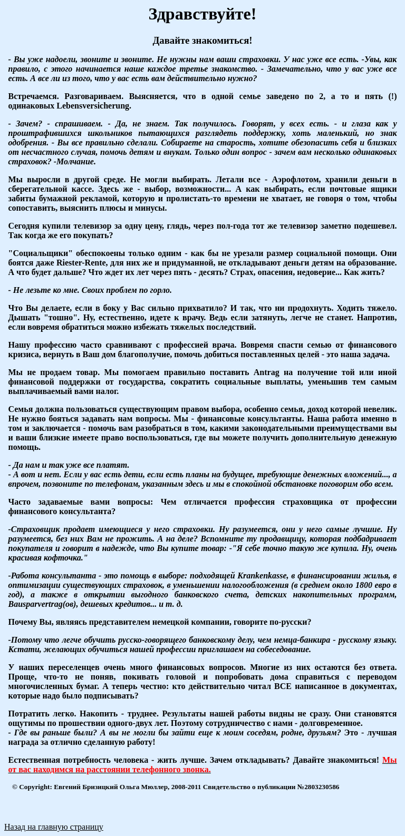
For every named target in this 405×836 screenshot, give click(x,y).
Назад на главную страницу (53, 826)
